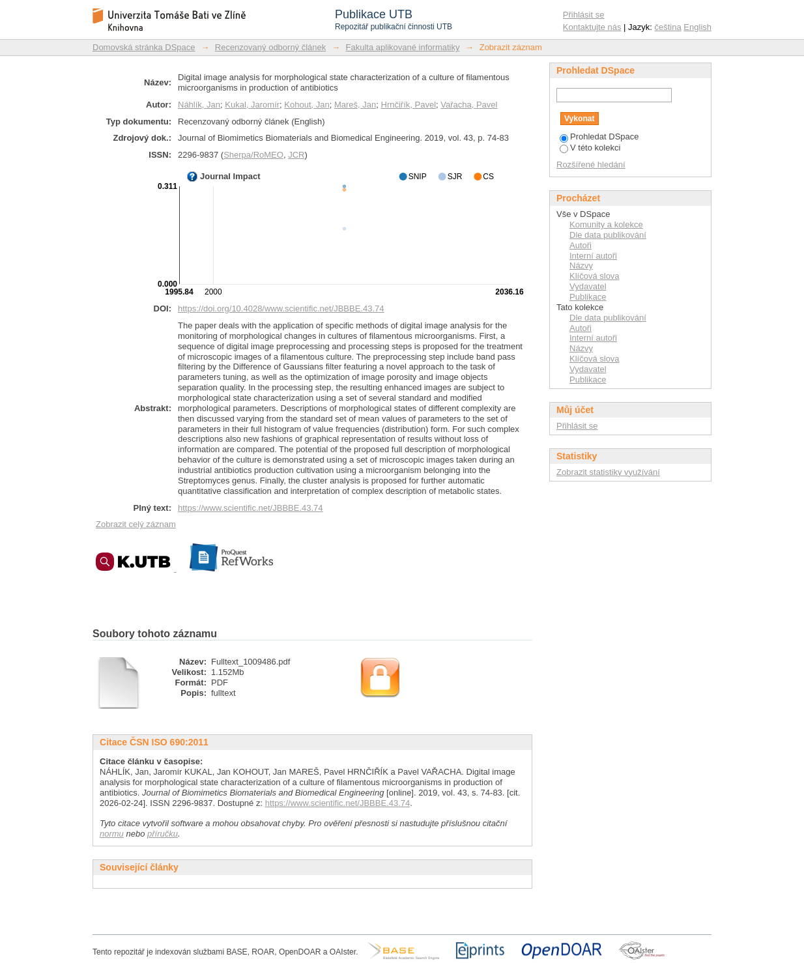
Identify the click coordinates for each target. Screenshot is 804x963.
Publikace (587, 297)
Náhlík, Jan (199, 104)
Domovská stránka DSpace (144, 47)
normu (112, 834)
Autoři (580, 245)
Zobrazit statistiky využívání (608, 472)
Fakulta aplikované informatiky (403, 47)
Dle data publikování (607, 235)
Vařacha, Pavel (468, 104)
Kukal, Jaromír (252, 104)
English (697, 27)
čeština (668, 27)
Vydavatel (588, 286)
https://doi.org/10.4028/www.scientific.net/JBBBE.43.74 (281, 308)
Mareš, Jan (355, 104)
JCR (296, 155)
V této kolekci (590, 147)
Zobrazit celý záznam (136, 524)
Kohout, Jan (306, 104)
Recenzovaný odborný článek (270, 47)
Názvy (581, 265)
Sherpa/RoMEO (253, 155)
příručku (162, 834)
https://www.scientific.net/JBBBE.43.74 (250, 508)
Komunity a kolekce (606, 224)
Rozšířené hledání (590, 164)
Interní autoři (593, 256)
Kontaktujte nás (592, 27)
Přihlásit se (584, 15)
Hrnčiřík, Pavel (409, 104)
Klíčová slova (594, 276)
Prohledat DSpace (599, 136)
